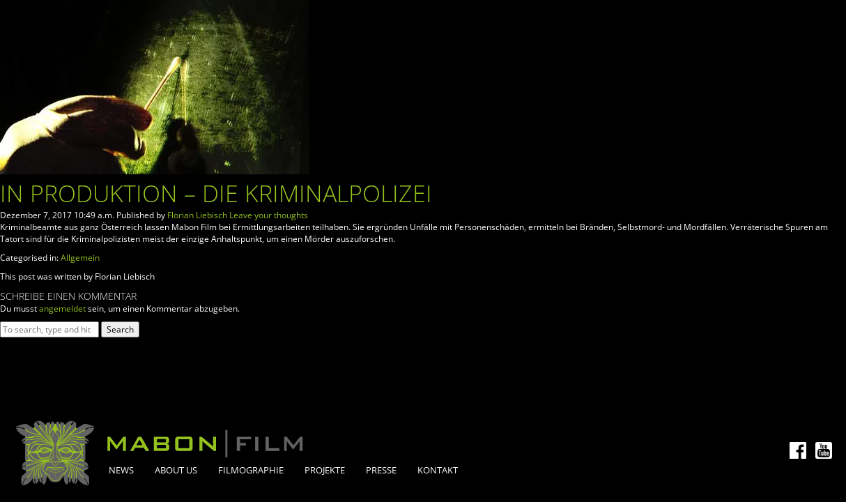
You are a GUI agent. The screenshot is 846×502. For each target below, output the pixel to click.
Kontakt (437, 470)
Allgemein (80, 258)
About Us (176, 470)
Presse (381, 470)
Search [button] (120, 329)
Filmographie (251, 470)
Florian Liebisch (197, 215)
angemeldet (62, 308)
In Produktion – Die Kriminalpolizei (216, 193)
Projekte (325, 470)
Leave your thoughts (268, 215)
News (121, 470)
